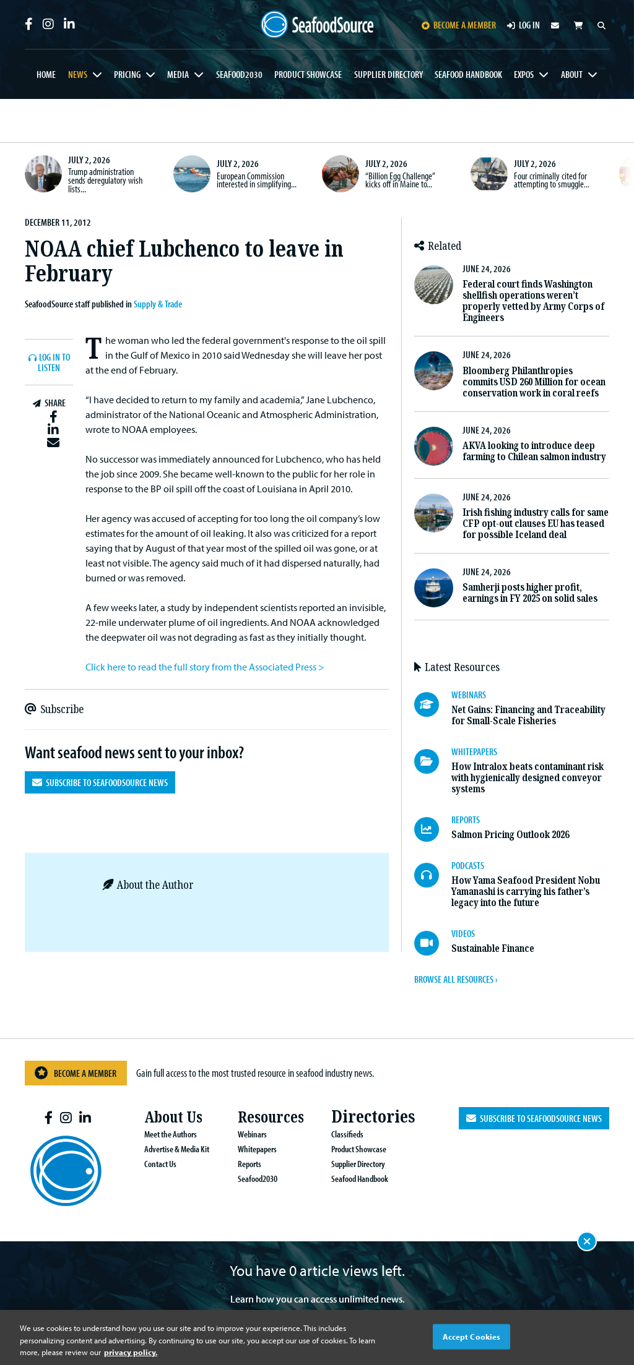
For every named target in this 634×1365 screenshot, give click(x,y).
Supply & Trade (158, 303)
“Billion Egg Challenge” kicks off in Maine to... (400, 179)
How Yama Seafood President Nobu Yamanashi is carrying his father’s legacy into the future (525, 891)
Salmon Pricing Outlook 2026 (510, 835)
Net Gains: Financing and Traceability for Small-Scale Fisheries (528, 715)
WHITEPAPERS (474, 751)
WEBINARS (468, 694)
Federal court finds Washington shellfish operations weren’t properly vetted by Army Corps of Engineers (533, 301)
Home (46, 74)
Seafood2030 (239, 74)
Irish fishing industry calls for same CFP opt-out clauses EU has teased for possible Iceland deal (535, 523)
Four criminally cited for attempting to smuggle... (551, 179)
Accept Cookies (472, 1336)
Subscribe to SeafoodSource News (100, 782)
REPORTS (465, 819)
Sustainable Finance (492, 948)
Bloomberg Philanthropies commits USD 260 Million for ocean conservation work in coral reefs (534, 382)
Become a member (459, 25)
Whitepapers (243, 1148)
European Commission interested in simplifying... (257, 179)
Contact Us (147, 1163)
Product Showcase (308, 74)
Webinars (238, 1134)
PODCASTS (467, 865)
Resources (260, 1116)
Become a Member (75, 1072)
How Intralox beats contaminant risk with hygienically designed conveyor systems (527, 778)
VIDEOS (463, 933)
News (77, 74)
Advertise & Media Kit (164, 1148)
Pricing (127, 74)
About (572, 74)
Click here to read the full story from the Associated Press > (204, 667)
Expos (524, 74)
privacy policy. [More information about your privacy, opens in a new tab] (130, 1352)
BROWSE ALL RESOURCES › (455, 979)
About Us (162, 1116)
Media (178, 74)
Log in (523, 25)
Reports (235, 1163)
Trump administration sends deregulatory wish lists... (105, 179)
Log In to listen (54, 363)
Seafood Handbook (468, 74)
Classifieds (332, 1134)
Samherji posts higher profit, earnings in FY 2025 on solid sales (529, 592)
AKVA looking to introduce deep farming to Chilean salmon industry (534, 451)
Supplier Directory (388, 74)
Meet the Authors (158, 1134)
